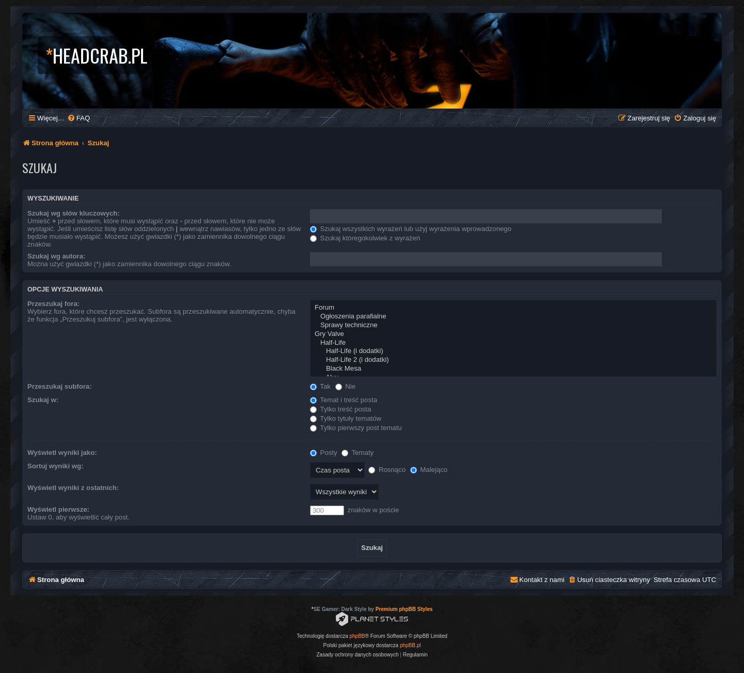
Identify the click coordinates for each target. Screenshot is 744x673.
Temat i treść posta (343, 400)
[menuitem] (78, 118)
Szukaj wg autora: (56, 256)
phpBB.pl (410, 645)
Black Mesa (513, 368)
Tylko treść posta (340, 409)
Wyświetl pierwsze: (58, 509)
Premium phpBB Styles (404, 609)
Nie (345, 386)
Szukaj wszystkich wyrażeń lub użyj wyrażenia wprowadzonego (411, 229)
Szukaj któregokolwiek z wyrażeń (365, 238)
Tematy (358, 452)
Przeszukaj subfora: (59, 386)
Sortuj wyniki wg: (55, 466)
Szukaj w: (42, 400)
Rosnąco (387, 469)
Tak (320, 386)
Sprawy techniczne (513, 325)
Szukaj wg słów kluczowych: (73, 213)
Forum (513, 307)
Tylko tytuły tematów (345, 418)
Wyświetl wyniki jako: (62, 452)
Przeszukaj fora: (53, 304)
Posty (323, 452)
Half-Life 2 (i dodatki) (513, 360)
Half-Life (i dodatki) (513, 351)
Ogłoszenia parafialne (513, 316)
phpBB (357, 636)
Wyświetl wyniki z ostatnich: (73, 488)
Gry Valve (513, 334)
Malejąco (428, 469)
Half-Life (513, 343)
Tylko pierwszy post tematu (356, 428)
